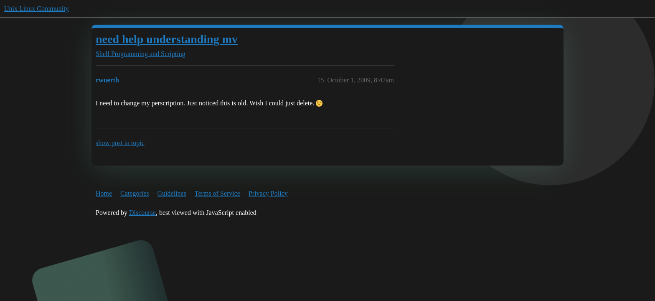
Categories (134, 193)
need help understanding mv (167, 39)
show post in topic (120, 142)
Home (104, 193)
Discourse (142, 212)
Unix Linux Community (36, 8)
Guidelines (171, 193)
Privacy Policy (268, 193)
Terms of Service (217, 193)
